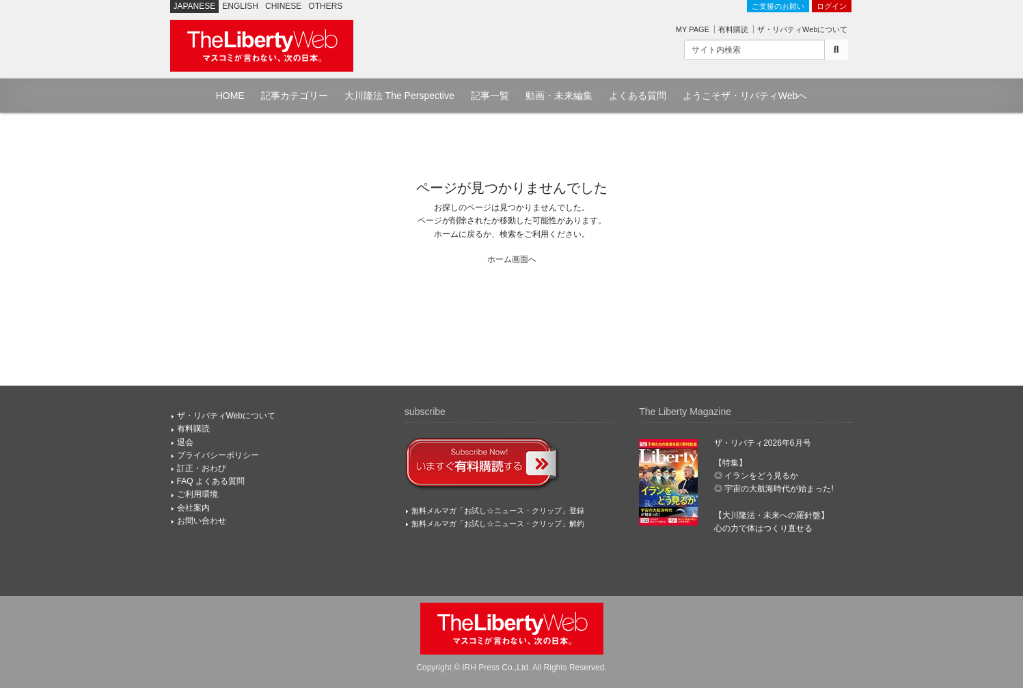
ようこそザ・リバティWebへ (745, 95)
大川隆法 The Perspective (399, 95)
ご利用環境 (197, 494)
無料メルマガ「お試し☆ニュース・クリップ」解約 (497, 523)
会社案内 (193, 508)
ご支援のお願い (778, 6)
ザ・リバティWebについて (802, 29)
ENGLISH (240, 6)
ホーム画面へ (511, 259)
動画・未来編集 (559, 95)
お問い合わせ (201, 521)
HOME (230, 95)
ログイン (832, 6)
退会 (185, 442)
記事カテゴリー (294, 95)
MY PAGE (692, 29)
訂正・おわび (201, 468)
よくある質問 (637, 95)
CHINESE (283, 6)
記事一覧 (490, 95)
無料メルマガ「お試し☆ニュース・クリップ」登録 (497, 510)
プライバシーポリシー (218, 455)
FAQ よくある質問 (211, 481)
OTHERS (325, 6)
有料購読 (733, 29)
